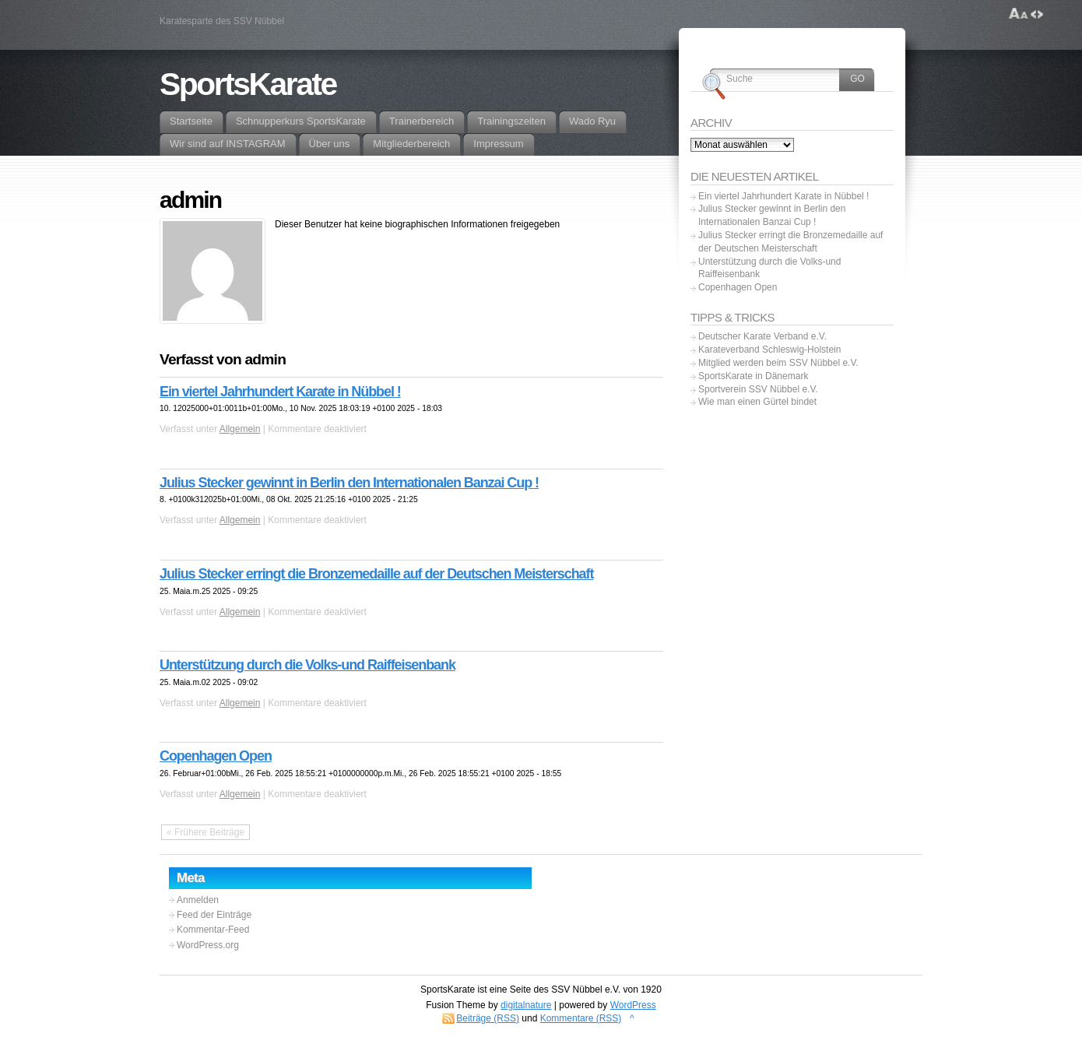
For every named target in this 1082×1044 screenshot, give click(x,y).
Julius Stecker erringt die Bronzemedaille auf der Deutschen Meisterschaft (376, 574)
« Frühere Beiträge (205, 832)
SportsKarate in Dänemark (753, 376)
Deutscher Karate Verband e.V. (762, 336)
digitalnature (526, 1005)
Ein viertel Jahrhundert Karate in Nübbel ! (280, 391)
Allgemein (240, 429)
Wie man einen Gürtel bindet (757, 401)
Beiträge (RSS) (487, 1018)
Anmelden (198, 900)
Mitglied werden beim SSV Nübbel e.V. (778, 362)
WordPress (633, 1005)
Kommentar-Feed (213, 929)
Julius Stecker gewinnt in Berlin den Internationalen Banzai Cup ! (349, 482)
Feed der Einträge (214, 914)
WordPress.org (208, 945)
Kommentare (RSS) (581, 1018)
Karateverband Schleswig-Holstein (769, 349)
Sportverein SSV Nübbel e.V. (758, 389)
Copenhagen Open (216, 756)
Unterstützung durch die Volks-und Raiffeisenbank (307, 665)
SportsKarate (248, 84)
